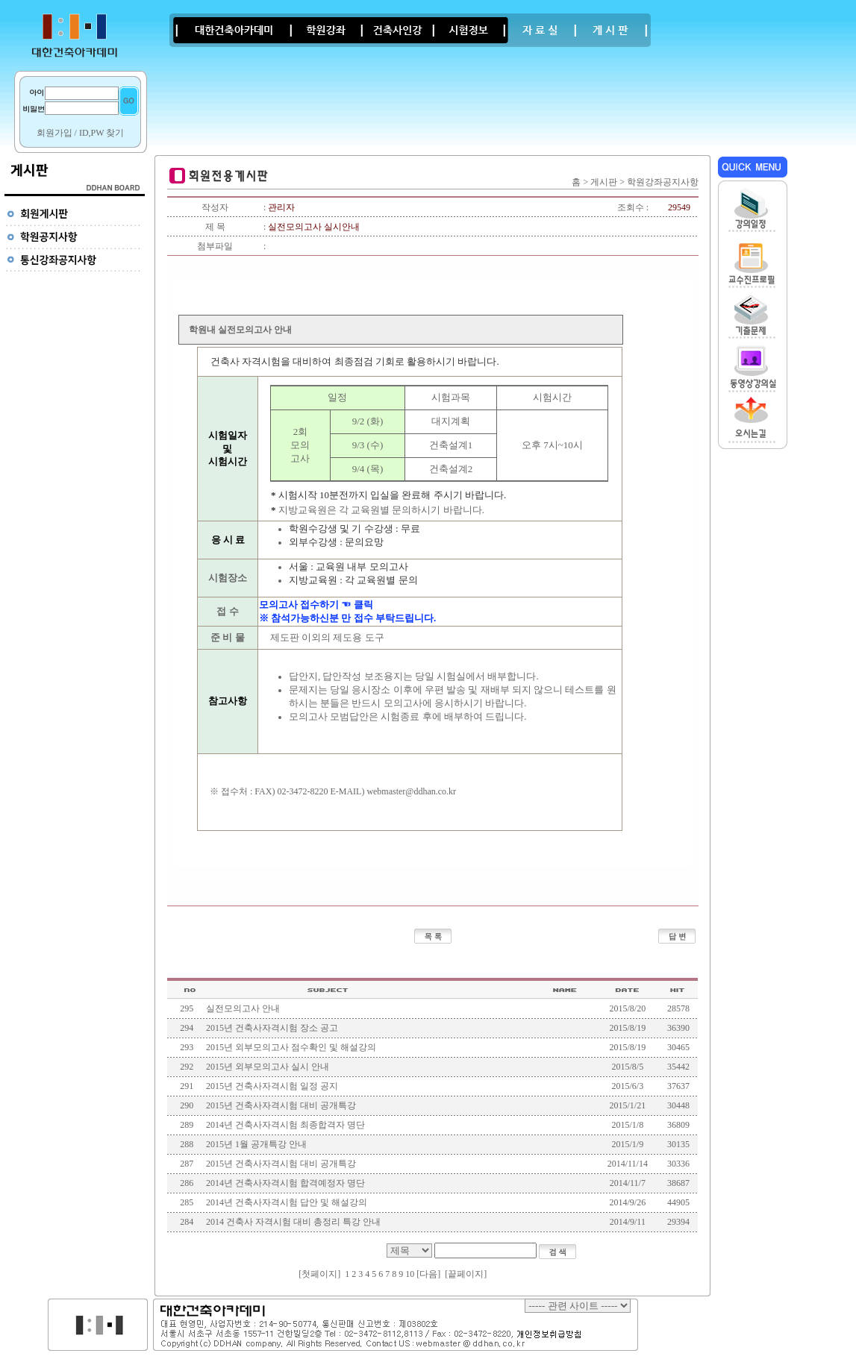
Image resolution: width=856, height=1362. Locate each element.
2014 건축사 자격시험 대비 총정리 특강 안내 (293, 1222)
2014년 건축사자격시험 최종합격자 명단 (285, 1125)
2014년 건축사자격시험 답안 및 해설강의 (286, 1202)
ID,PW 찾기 (101, 133)
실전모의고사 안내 (243, 1008)
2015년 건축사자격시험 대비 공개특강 (281, 1105)
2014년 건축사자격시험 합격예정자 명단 (285, 1183)
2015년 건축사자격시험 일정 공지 (272, 1086)
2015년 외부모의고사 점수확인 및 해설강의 (291, 1047)
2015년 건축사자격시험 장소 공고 (272, 1028)
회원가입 (54, 133)
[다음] (428, 1274)
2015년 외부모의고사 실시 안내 (267, 1066)
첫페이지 (319, 1274)
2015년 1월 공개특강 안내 (256, 1144)
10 (409, 1274)
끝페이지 (466, 1274)
